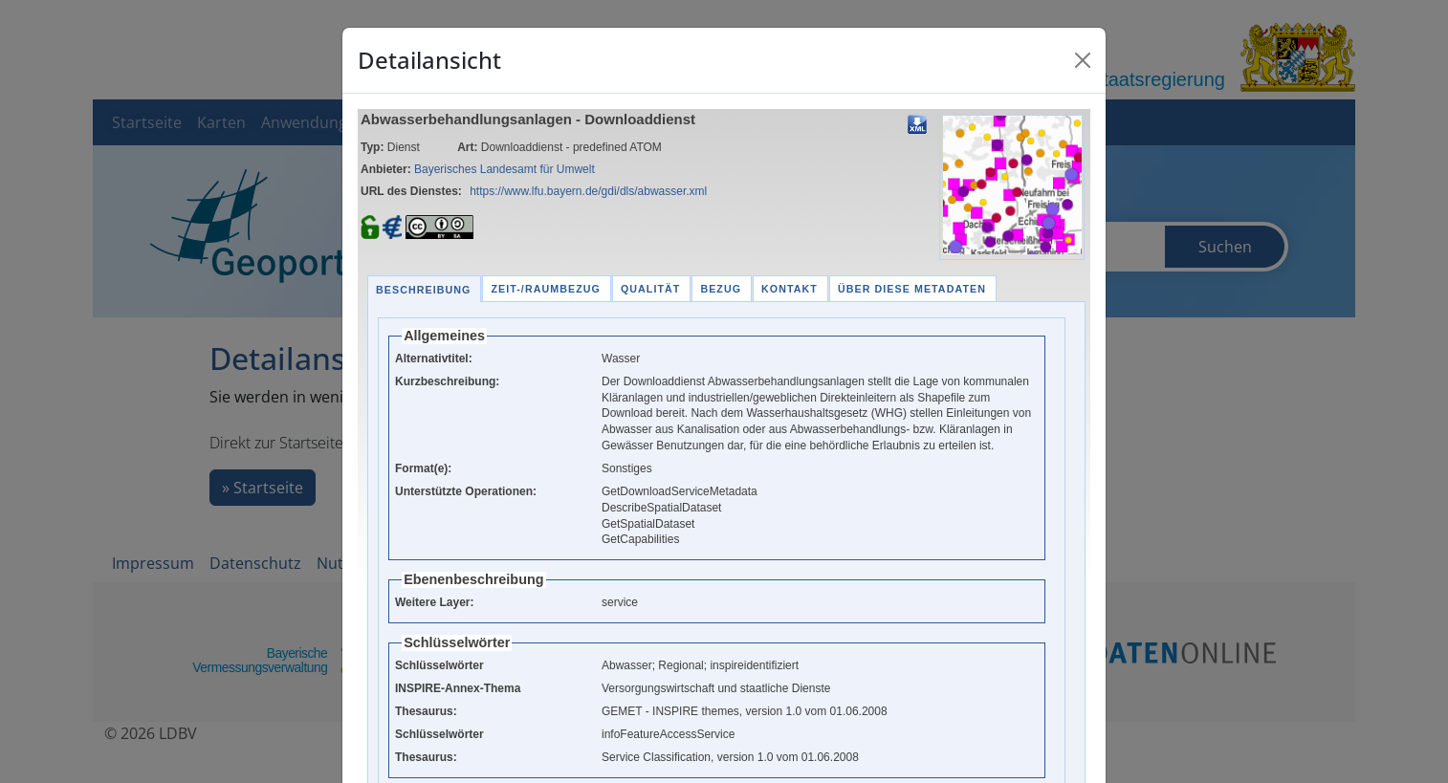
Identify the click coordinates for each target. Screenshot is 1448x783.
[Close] (1082, 60)
